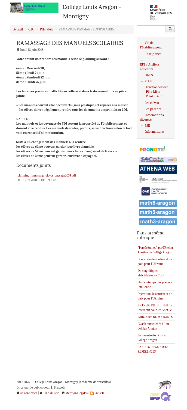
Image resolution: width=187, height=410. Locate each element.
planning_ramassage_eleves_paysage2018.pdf (47, 175)
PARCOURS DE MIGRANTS (155, 317)
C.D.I (31, 29)
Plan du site (49, 393)
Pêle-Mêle (46, 29)
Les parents (153, 109)
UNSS (149, 75)
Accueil (18, 29)
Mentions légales (74, 393)
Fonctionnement (157, 87)
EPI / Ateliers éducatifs (149, 66)
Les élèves (152, 103)
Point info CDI (155, 96)
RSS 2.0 (97, 393)
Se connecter (26, 393)
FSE (147, 125)
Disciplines (153, 54)
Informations (154, 131)
